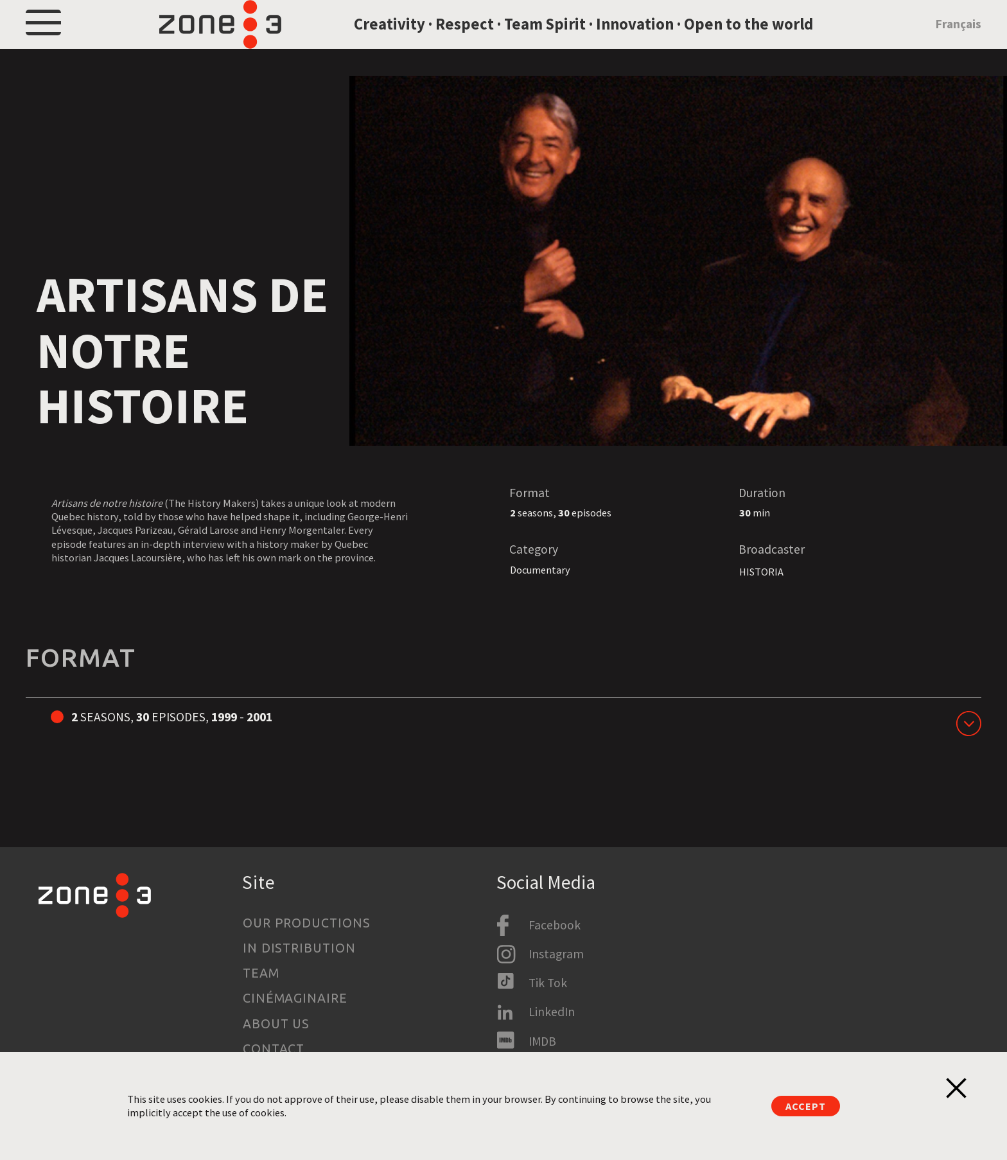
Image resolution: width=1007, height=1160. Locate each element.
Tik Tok (548, 982)
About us (276, 1024)
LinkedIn (552, 1011)
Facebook (555, 925)
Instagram (556, 954)
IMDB (542, 1041)
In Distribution (299, 948)
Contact (274, 1049)
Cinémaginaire (295, 998)
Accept (805, 1106)
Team (261, 973)
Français (958, 40)
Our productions (307, 923)
